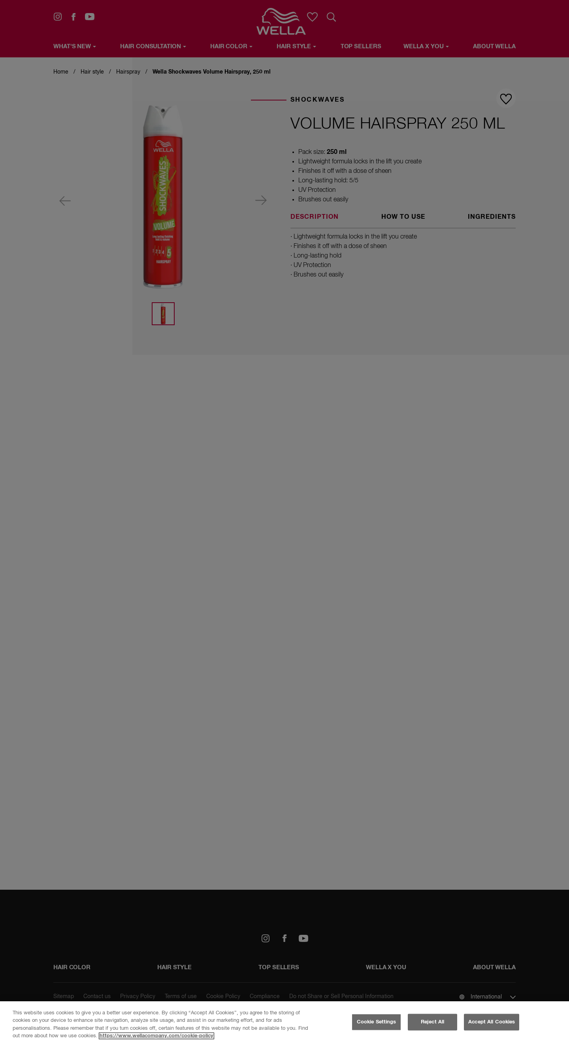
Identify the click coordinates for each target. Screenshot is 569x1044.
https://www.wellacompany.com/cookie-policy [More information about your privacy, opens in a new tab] (156, 1035)
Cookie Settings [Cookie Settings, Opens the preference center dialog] (376, 1022)
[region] (284, 1022)
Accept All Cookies (491, 1022)
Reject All (432, 1022)
